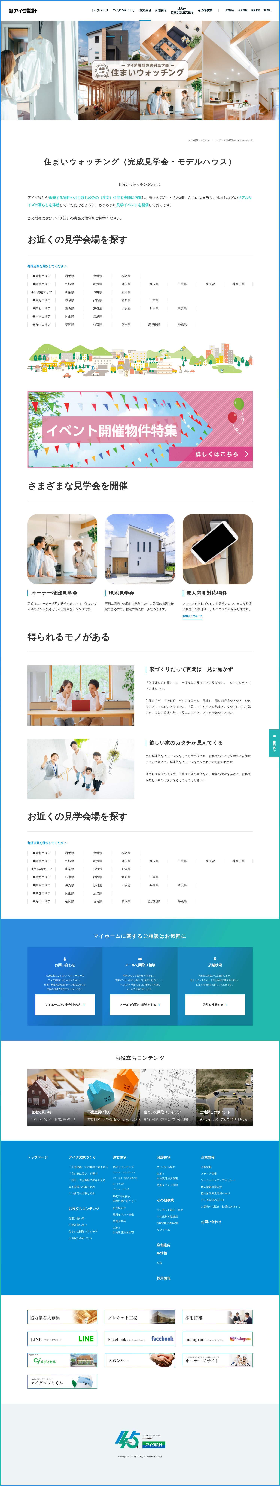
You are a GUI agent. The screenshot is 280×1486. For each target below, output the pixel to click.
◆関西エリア (41, 308)
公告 (159, 1262)
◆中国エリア (41, 316)
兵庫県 (154, 308)
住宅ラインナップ (123, 1166)
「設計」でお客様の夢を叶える (87, 1180)
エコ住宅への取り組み (82, 1193)
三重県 (154, 300)
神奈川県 (239, 284)
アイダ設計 (140, 1439)
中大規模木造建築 (167, 1216)
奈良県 (182, 308)
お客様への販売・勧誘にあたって (220, 1206)
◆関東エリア (41, 284)
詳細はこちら (190, 615)
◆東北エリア (41, 276)
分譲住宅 (160, 10)
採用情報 (163, 1278)
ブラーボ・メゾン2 (121, 1189)
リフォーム (163, 1229)
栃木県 (97, 284)
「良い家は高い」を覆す (83, 1173)
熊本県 (125, 324)
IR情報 (162, 1253)
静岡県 (97, 300)
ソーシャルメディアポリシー (218, 1180)
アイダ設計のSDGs (212, 1199)
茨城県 (69, 284)
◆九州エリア (41, 324)
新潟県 (125, 292)
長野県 (97, 292)
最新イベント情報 (123, 1214)
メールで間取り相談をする (138, 1004)
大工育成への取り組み (82, 1186)
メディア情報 (209, 1173)
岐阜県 (69, 300)
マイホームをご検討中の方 (63, 1004)
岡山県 (69, 316)
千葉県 (182, 284)
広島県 (97, 316)
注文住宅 (145, 10)
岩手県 (69, 276)
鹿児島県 (154, 324)
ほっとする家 (118, 1184)
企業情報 (208, 1157)
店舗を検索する (213, 1004)
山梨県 (69, 292)
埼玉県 (154, 284)
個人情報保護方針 (211, 1186)
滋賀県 (69, 308)
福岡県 (69, 324)
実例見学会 (119, 1221)
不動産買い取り (78, 1225)
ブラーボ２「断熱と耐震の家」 (126, 1178)
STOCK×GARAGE (168, 1223)
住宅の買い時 (76, 1218)
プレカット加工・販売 (170, 1209)
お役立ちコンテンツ (84, 1209)
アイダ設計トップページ (199, 140)
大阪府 (125, 308)
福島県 (125, 276)
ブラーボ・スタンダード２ (124, 1172)
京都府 (97, 308)
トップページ (99, 10)
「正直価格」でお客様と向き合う (88, 1166)
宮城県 (97, 276)
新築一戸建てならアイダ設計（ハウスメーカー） (23, 11)
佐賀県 (97, 324)
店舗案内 (163, 1245)
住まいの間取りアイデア (83, 1231)
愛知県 (125, 300)
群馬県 (125, 284)
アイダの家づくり (123, 10)
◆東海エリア (41, 300)
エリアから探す (166, 1166)
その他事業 (205, 10)
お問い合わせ (211, 1222)
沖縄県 (182, 324)
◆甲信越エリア (41, 292)
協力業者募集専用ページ (215, 1193)
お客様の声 (119, 1207)
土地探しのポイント (80, 1238)
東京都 (210, 284)
